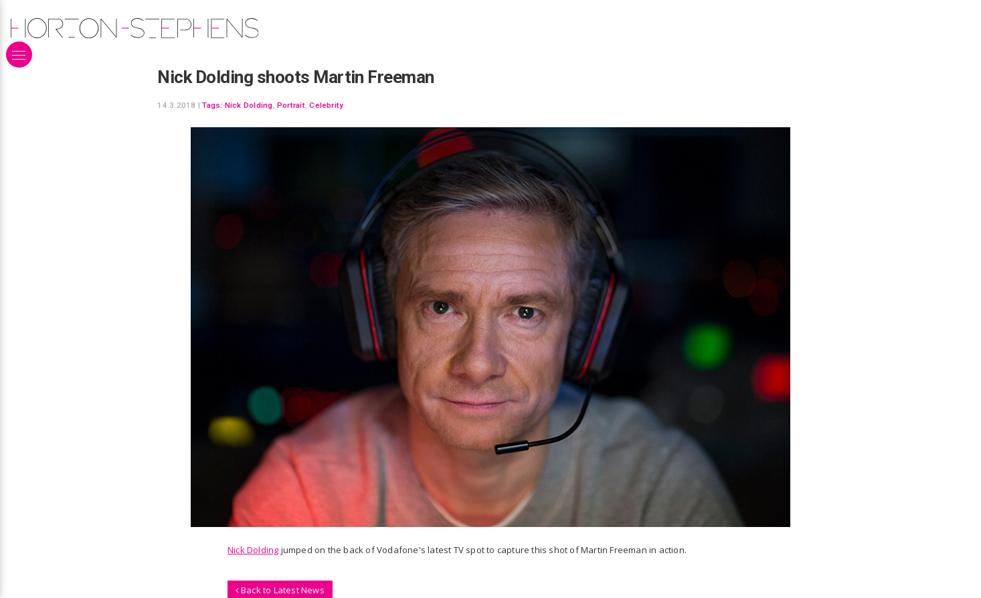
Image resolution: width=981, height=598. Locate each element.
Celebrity (326, 105)
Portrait (291, 105)
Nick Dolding (249, 105)
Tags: (212, 105)
